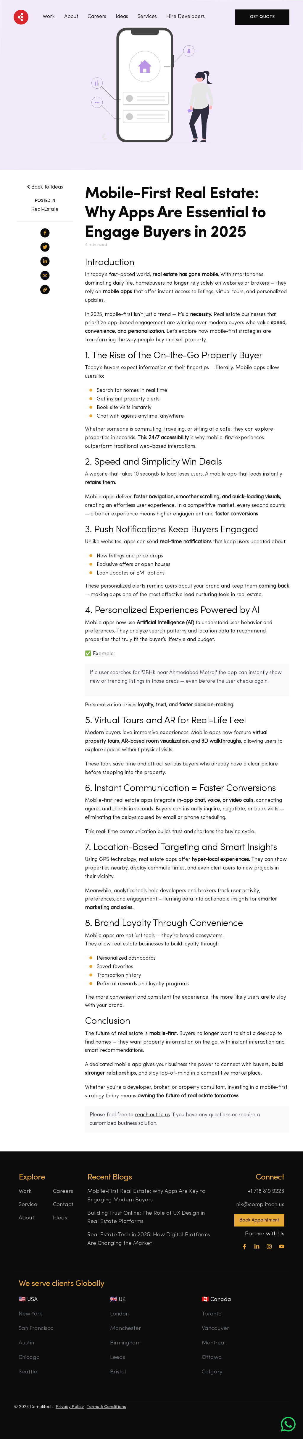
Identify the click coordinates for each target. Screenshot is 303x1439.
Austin (26, 1343)
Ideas (60, 1218)
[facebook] (45, 233)
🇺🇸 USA (28, 1299)
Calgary (212, 1372)
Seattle (28, 1372)
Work (49, 16)
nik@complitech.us (260, 1205)
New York (30, 1314)
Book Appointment (259, 1220)
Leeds (117, 1357)
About (71, 16)
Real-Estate (45, 209)
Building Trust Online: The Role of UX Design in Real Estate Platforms (146, 1218)
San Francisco (36, 1328)
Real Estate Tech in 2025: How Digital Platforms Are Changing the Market (148, 1239)
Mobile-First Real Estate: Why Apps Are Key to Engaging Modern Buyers (146, 1196)
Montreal (214, 1343)
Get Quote (262, 17)
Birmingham (125, 1343)
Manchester (125, 1328)
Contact (63, 1205)
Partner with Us (264, 1234)
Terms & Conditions (106, 1407)
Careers (97, 16)
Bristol (118, 1372)
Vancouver (215, 1328)
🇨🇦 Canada (216, 1299)
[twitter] (45, 247)
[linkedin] (45, 261)
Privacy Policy (70, 1407)
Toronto (212, 1314)
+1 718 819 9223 (266, 1191)
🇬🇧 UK (118, 1299)
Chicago (29, 1357)
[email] (45, 275)
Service (28, 1205)
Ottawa (212, 1357)
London (119, 1314)
